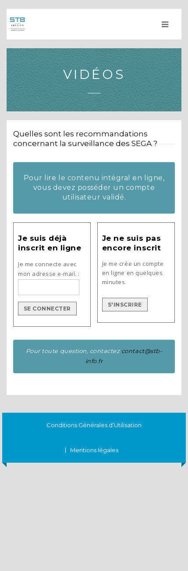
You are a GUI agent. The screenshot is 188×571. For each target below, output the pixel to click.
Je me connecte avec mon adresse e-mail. (47, 269)
